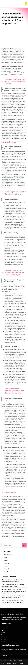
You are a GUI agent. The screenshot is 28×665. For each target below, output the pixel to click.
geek (5, 557)
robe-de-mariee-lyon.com (9, 142)
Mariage (6, 563)
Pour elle (6, 569)
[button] (26, 3)
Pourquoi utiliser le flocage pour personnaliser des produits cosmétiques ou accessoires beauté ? (13, 591)
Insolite (6, 560)
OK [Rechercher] (24, 545)
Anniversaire (8, 554)
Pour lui (6, 571)
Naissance (7, 566)
